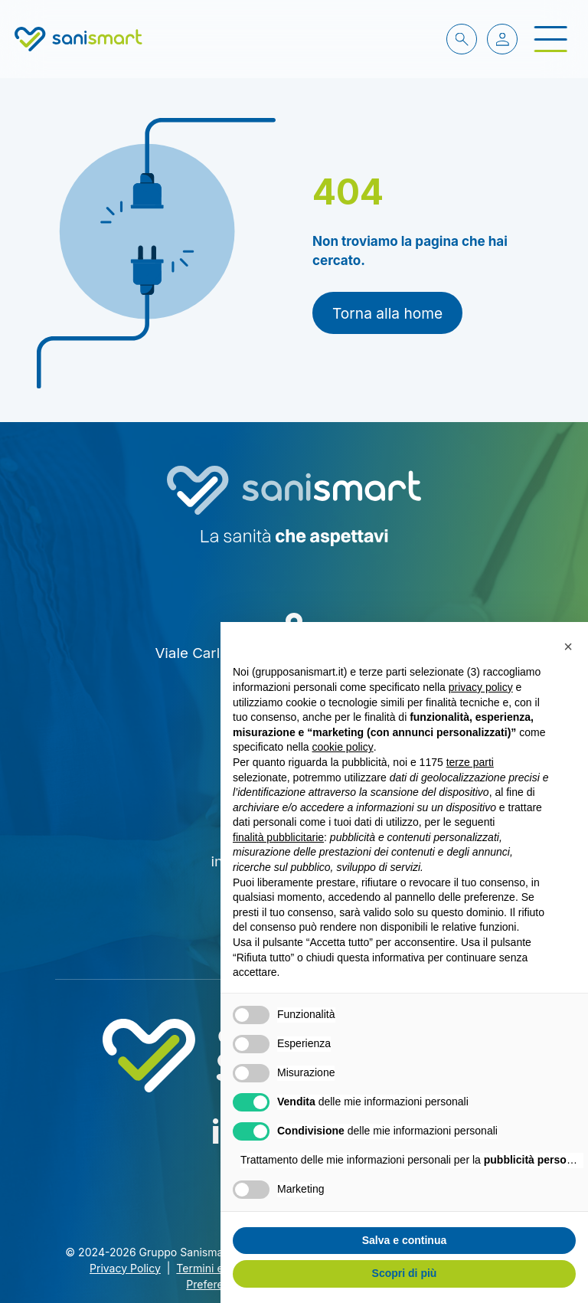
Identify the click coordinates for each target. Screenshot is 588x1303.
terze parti (470, 762)
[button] (568, 646)
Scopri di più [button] (404, 1273)
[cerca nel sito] (461, 39)
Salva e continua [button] (404, 1240)
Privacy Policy (125, 1268)
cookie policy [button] (343, 747)
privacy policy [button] (481, 687)
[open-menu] (550, 39)
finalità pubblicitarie (278, 837)
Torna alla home (387, 313)
